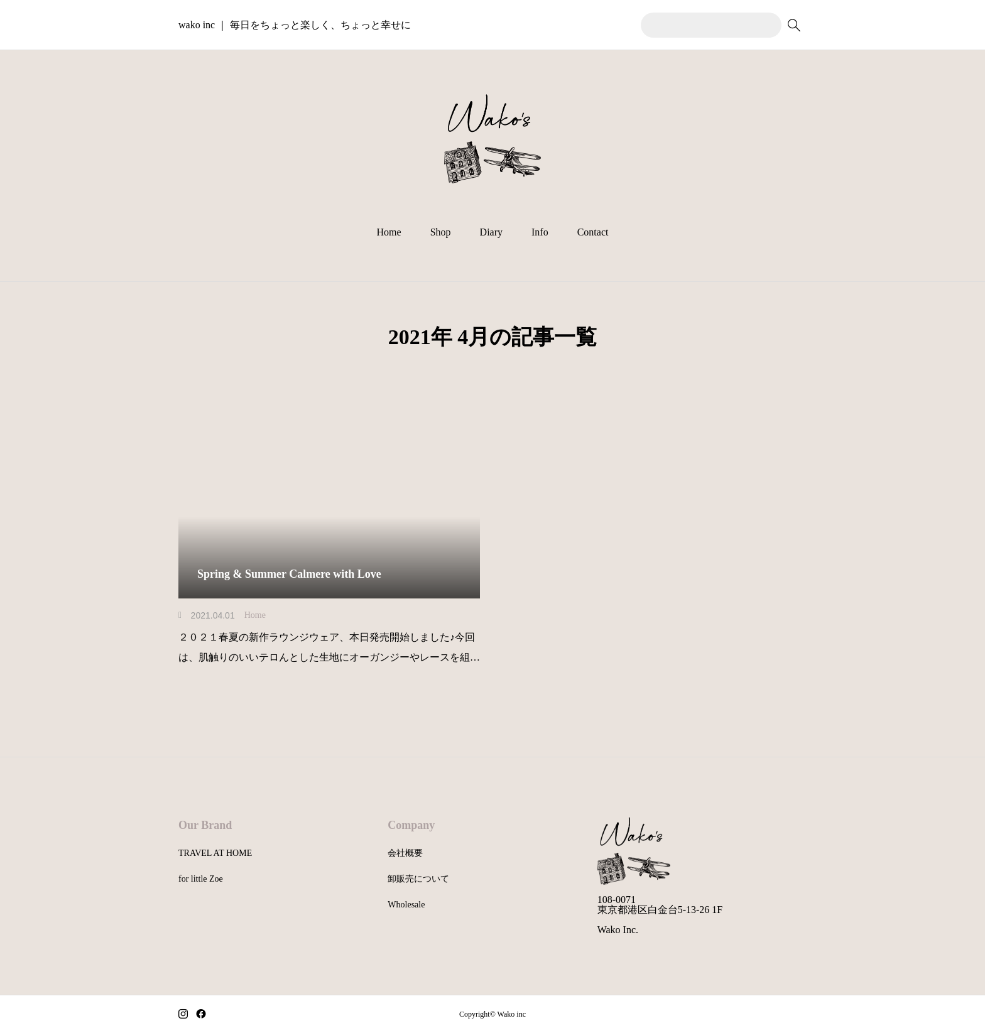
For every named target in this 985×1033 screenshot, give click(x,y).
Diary (491, 232)
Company (411, 825)
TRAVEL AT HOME (215, 853)
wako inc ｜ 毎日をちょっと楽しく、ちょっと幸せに (294, 24)
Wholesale (406, 904)
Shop (440, 232)
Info (539, 232)
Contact (593, 232)
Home (389, 232)
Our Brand (205, 825)
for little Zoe (200, 879)
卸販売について (418, 879)
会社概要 (405, 853)
